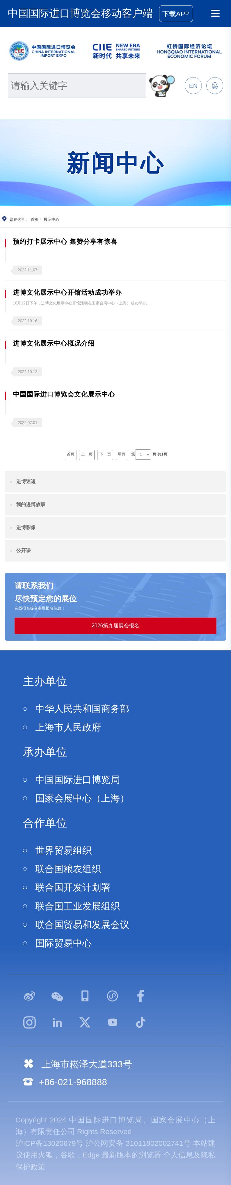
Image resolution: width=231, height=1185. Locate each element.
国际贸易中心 (63, 943)
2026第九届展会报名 (116, 625)
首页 (35, 219)
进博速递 (26, 481)
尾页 (121, 454)
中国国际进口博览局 (77, 780)
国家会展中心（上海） (82, 798)
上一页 (87, 454)
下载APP (176, 14)
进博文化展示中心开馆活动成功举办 (67, 292)
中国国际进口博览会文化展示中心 (64, 394)
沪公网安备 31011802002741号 (138, 1143)
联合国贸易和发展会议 (82, 924)
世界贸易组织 (63, 850)
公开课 (23, 550)
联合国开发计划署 (72, 887)
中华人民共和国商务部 (82, 709)
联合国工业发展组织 (77, 906)
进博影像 (26, 527)
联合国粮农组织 (68, 869)
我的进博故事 (30, 504)
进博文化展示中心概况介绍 (54, 343)
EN (193, 85)
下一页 (105, 454)
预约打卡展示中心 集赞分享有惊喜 (65, 241)
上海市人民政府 (68, 727)
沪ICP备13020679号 (50, 1143)
